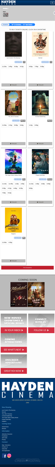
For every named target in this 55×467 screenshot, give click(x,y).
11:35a (4, 125)
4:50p (30, 66)
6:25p (21, 188)
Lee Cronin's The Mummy (8, 410)
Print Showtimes (27, 267)
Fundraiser (5, 436)
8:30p (16, 125)
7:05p (36, 66)
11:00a (4, 242)
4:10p (9, 188)
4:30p (10, 242)
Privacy (4, 439)
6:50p (36, 125)
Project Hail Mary (6, 419)
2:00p (22, 184)
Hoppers (4, 421)
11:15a (31, 184)
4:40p (15, 188)
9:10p (9, 193)
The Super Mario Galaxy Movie (10, 417)
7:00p (4, 193)
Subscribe (4, 448)
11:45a (11, 184)
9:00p (30, 188)
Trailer (13, 85)
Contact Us (5, 447)
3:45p (10, 66)
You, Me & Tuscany (7, 414)
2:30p (4, 188)
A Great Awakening (7, 415)
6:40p (48, 184)
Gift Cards (4, 437)
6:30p (16, 66)
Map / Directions (6, 445)
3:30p (43, 184)
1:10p (30, 125)
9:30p (42, 66)
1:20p (16, 184)
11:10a (4, 184)
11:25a (4, 66)
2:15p (10, 125)
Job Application (6, 450)
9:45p (21, 125)
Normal (4, 412)
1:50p (37, 184)
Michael (4, 428)
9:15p (21, 66)
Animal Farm (5, 426)
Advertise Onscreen (7, 434)
